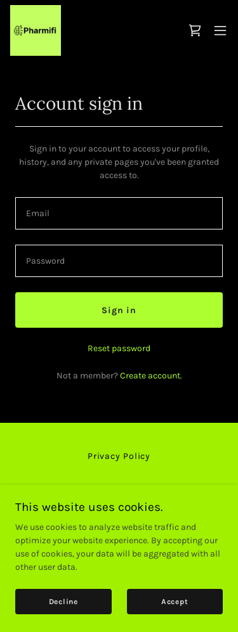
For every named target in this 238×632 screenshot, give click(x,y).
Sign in (119, 310)
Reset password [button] (119, 348)
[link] (35, 30)
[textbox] (119, 213)
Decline (63, 601)
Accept (174, 601)
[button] (220, 30)
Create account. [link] (151, 375)
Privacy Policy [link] (119, 456)
